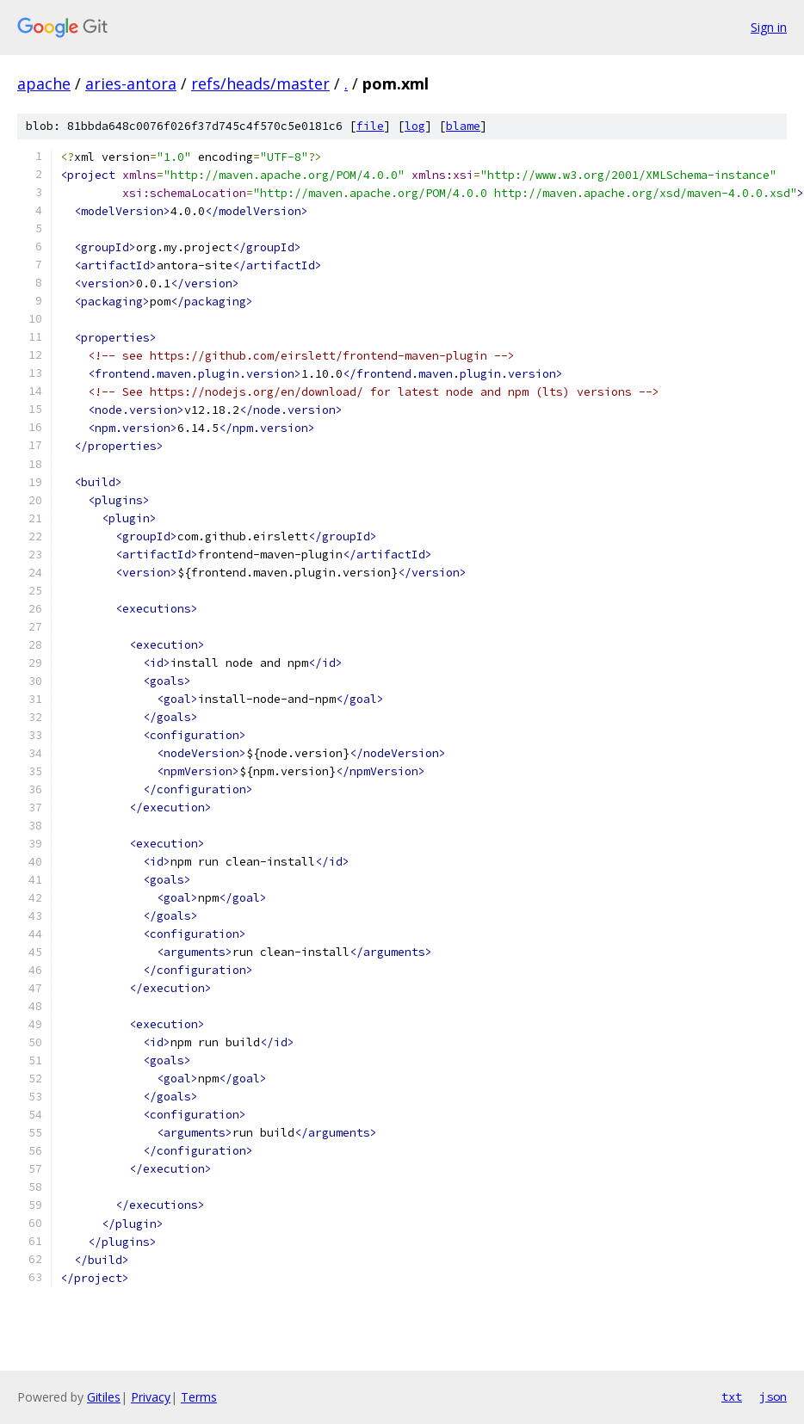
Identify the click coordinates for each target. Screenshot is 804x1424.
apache (44, 83)
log (415, 126)
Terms (199, 1397)
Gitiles (104, 1397)
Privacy (150, 1397)
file (370, 126)
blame (463, 126)
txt (731, 1396)
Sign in (769, 27)
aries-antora (130, 83)
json (773, 1396)
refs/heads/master (260, 83)
